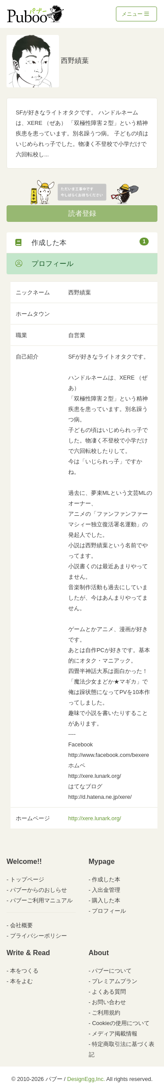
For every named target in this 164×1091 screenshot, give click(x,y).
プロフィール (44, 263)
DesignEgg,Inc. (86, 1079)
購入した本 (106, 900)
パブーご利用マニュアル (41, 900)
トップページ (27, 879)
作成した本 (82, 242)
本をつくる (24, 970)
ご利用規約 (106, 1012)
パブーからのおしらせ (38, 890)
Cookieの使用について (120, 1023)
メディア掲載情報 (114, 1033)
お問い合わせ (109, 1002)
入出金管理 (106, 890)
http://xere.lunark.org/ (94, 818)
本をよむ (21, 981)
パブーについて (112, 970)
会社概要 (21, 925)
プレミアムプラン (114, 981)
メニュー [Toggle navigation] (135, 14)
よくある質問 (109, 991)
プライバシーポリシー (38, 935)
